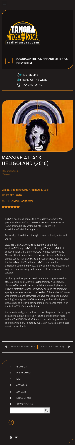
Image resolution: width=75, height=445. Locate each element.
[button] (4, 3)
